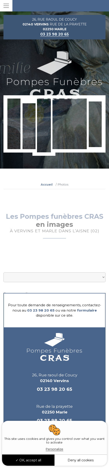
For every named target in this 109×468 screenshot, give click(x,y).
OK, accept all (28, 460)
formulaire (87, 310)
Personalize (54, 449)
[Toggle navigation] (6, 5)
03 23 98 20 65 (40, 310)
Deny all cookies (81, 460)
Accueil (47, 184)
